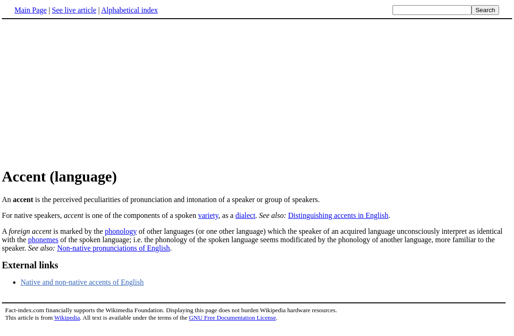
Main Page (30, 10)
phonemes (43, 240)
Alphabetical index (129, 10)
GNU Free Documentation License (232, 317)
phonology (120, 231)
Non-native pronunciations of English (113, 248)
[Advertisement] (80, 93)
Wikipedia (67, 317)
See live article (74, 10)
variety (208, 215)
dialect (246, 215)
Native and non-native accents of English (82, 282)
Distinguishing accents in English (338, 215)
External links (30, 265)
